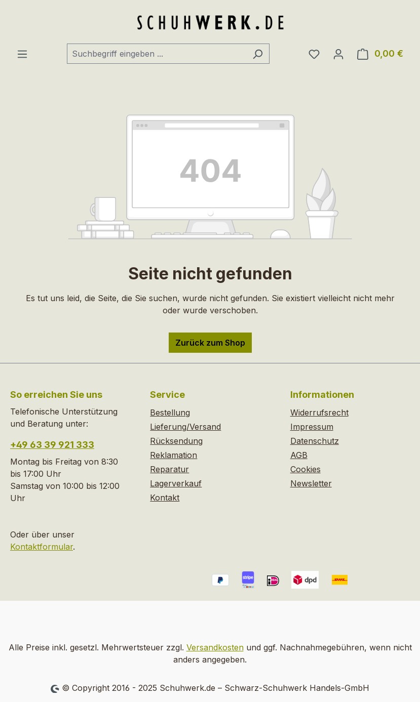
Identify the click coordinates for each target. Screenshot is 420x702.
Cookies (305, 469)
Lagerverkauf (176, 483)
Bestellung (170, 412)
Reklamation (173, 455)
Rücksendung (176, 441)
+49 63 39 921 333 (52, 444)
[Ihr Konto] (338, 54)
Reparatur (169, 469)
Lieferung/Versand (185, 427)
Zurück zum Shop (210, 343)
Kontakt (164, 497)
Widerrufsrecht (319, 412)
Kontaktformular (41, 547)
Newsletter (311, 483)
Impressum (311, 427)
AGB (299, 455)
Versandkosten (215, 647)
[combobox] (156, 54)
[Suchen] (258, 54)
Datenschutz (314, 441)
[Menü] (22, 54)
